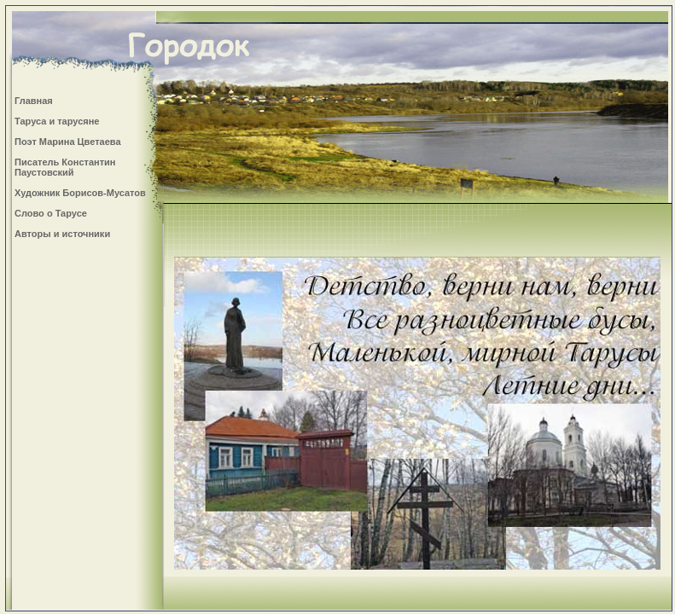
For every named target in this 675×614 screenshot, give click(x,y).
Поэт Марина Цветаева (68, 141)
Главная (34, 101)
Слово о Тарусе (51, 213)
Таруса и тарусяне (57, 121)
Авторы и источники (62, 234)
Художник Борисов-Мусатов (80, 193)
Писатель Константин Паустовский (65, 167)
